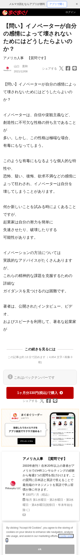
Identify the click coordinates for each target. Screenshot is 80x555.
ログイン (70, 12)
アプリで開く (57, 4)
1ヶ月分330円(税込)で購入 (40, 393)
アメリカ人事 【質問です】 (25, 58)
